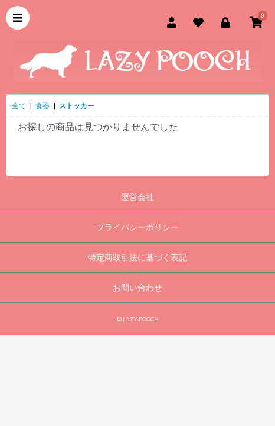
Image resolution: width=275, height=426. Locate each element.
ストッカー (76, 105)
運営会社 (137, 197)
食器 (42, 105)
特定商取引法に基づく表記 (137, 257)
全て (19, 105)
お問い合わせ (137, 287)
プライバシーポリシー (137, 227)
